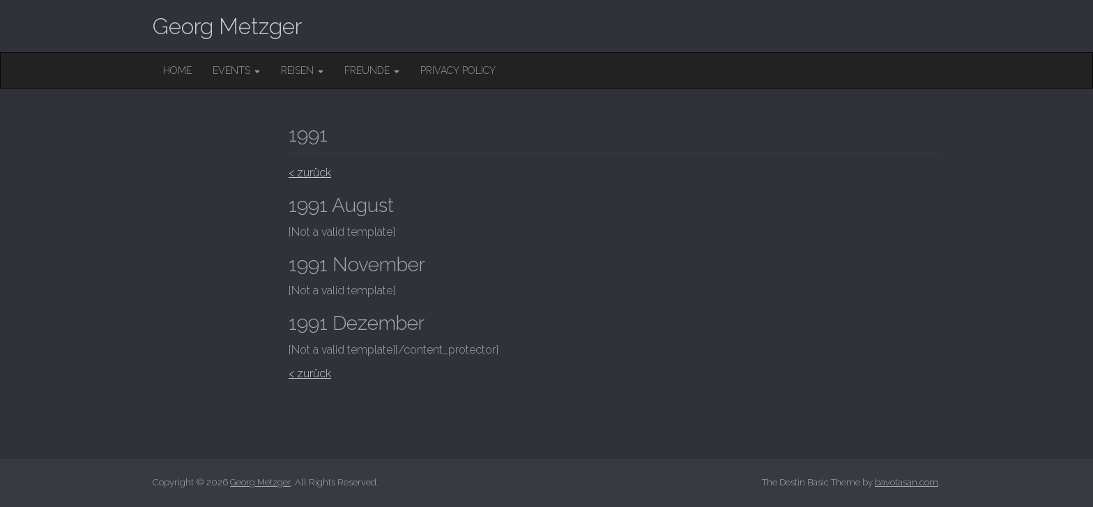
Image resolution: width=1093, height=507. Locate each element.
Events (236, 70)
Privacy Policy (458, 70)
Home (177, 70)
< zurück (310, 172)
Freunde (371, 70)
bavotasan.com (906, 482)
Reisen (302, 70)
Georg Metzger (227, 26)
